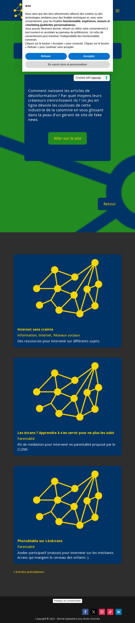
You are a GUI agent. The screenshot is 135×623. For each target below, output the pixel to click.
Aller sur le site (67, 138)
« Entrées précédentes (29, 572)
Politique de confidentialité (67, 601)
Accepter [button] (89, 331)
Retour (109, 203)
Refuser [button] (46, 331)
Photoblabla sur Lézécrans (39, 541)
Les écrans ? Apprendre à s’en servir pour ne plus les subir (65, 432)
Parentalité (26, 438)
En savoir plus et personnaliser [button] (67, 340)
